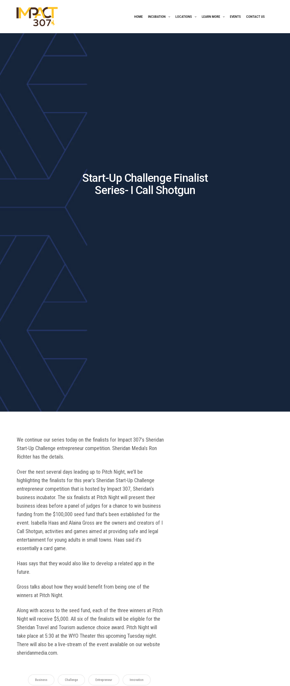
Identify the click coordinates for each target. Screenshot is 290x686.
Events (235, 17)
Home (138, 17)
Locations (183, 17)
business (41, 680)
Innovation (137, 680)
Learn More (211, 17)
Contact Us (255, 17)
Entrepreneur (103, 680)
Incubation (157, 17)
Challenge (71, 680)
